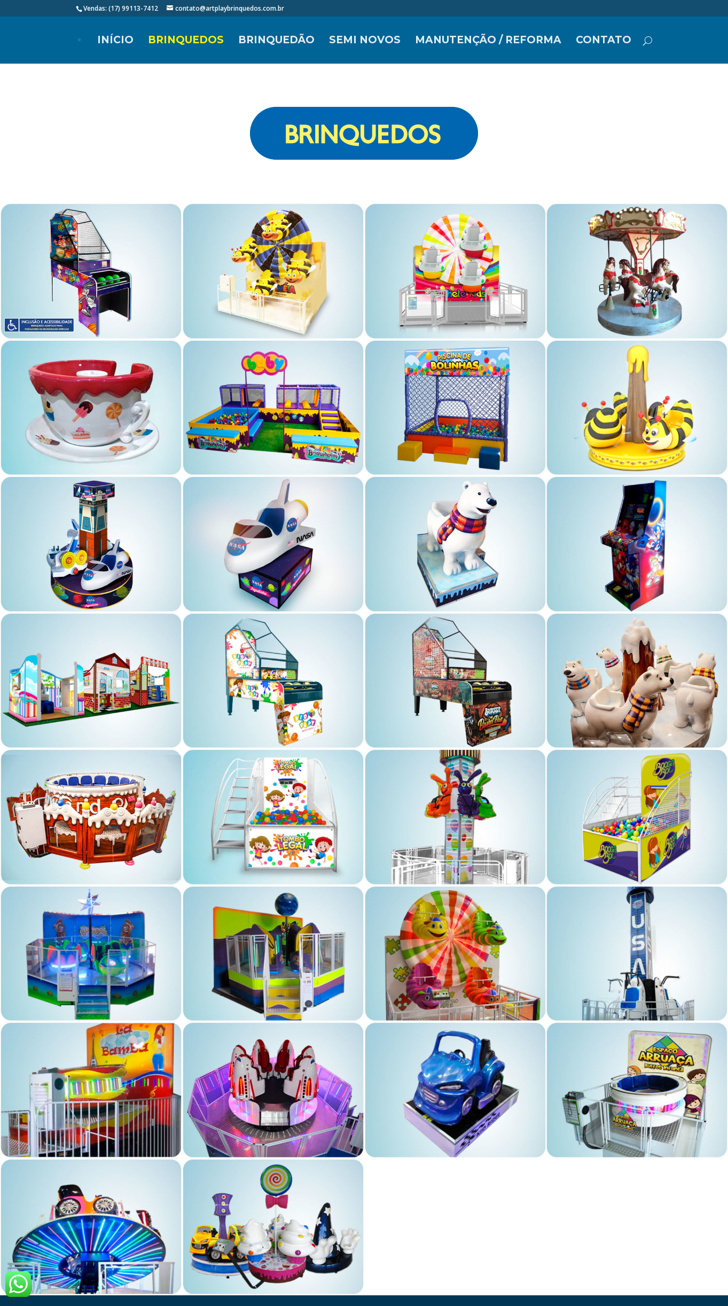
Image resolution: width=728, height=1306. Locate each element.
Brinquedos (186, 41)
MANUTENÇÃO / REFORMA (488, 41)
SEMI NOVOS (365, 41)
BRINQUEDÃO (276, 41)
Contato (603, 41)
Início (115, 41)
